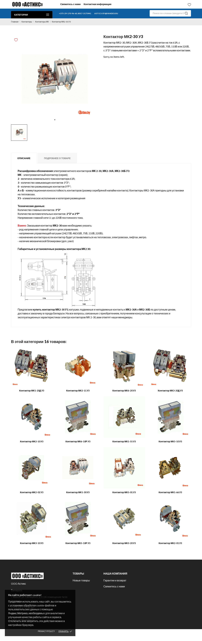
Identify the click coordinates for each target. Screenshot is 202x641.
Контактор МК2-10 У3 (31, 441)
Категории (31, 14)
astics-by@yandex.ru (106, 13)
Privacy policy (46, 631)
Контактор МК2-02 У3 (31, 492)
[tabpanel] (55, 79)
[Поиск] (170, 13)
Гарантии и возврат (114, 580)
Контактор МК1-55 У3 (124, 441)
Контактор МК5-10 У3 (170, 441)
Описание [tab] (23, 158)
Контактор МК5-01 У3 (124, 492)
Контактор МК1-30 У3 (78, 492)
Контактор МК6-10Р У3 (77, 441)
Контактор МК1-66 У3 (170, 492)
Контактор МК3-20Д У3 (170, 390)
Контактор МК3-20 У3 (124, 543)
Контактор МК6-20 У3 (124, 390)
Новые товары (81, 580)
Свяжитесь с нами (70, 4)
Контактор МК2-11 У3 (78, 390)
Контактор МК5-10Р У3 (77, 543)
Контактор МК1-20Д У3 (31, 390)
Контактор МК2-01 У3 (170, 543)
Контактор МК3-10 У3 (31, 543)
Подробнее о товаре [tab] (57, 158)
